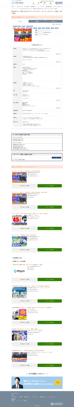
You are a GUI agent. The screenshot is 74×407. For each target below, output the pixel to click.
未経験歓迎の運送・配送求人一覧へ (19, 144)
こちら (34, 17)
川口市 (31, 8)
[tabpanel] (23, 35)
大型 (15, 159)
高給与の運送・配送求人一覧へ (18, 146)
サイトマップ (19, 400)
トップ (14, 6)
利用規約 (12, 400)
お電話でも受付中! (59, 3)
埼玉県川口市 (45, 32)
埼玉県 (28, 8)
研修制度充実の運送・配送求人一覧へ (19, 147)
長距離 (23, 159)
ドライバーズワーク (14, 393)
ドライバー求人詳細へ (49, 185)
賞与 (17, 159)
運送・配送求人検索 (23, 8)
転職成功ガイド (34, 6)
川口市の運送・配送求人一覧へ (18, 140)
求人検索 (27, 6)
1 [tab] (22, 42)
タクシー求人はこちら (58, 6)
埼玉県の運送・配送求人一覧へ (18, 139)
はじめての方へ (20, 6)
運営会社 (25, 400)
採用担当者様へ (49, 6)
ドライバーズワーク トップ (15, 8)
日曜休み (20, 159)
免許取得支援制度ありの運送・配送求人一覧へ (21, 149)
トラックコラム (42, 6)
